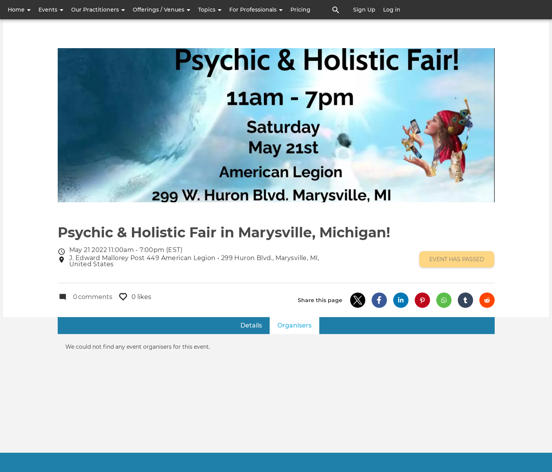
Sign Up (364, 9)
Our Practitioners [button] (98, 9)
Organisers (298, 325)
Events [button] (50, 9)
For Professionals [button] (256, 9)
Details (251, 325)
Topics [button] (210, 9)
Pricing (300, 9)
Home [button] (19, 9)
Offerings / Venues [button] (161, 9)
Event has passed (456, 259)
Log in (391, 9)
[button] (357, 300)
